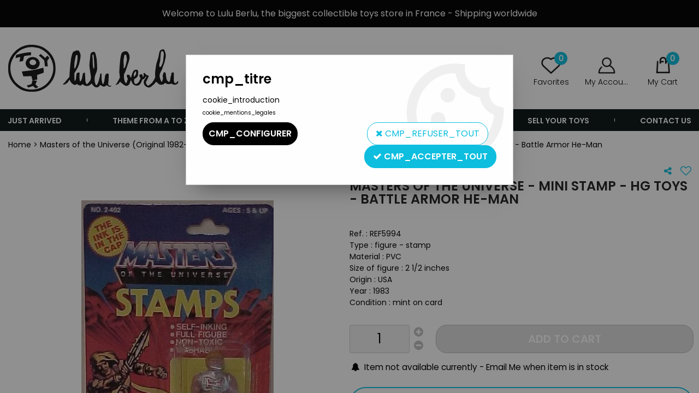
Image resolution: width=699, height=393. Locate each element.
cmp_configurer (250, 133)
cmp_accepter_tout (430, 156)
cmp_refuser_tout (427, 133)
